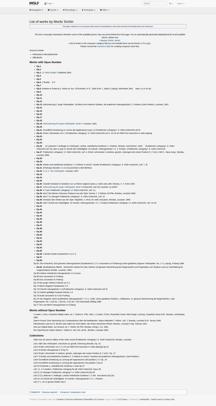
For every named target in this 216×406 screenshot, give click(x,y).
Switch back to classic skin (163, 399)
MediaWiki (144, 399)
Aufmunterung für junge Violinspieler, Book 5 (62, 187)
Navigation (36, 10)
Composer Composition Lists (73, 392)
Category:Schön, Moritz (109, 40)
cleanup (80, 26)
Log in (180, 3)
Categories (35, 392)
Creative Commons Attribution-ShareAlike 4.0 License (80, 399)
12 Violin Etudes (49, 72)
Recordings (70, 10)
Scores (53, 10)
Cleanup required (49, 392)
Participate (88, 10)
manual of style (103, 46)
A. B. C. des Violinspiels (53, 171)
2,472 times (122, 399)
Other (104, 10)
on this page (145, 43)
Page (49, 3)
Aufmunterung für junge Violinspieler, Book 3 (62, 124)
